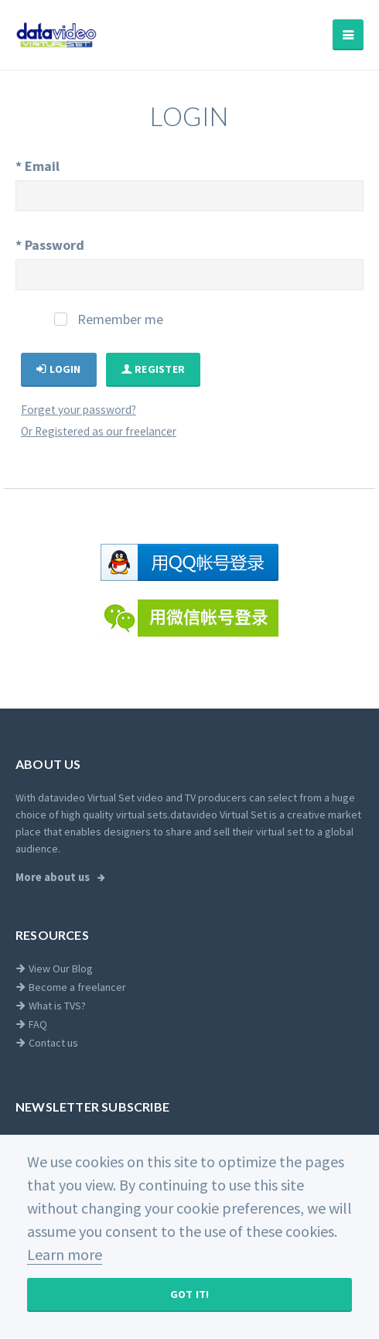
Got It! (190, 1294)
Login (58, 369)
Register (153, 369)
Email (37, 166)
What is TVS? (50, 1006)
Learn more (64, 1254)
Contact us (46, 1043)
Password (49, 245)
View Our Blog (54, 968)
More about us (53, 877)
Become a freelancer (70, 987)
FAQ (31, 1024)
